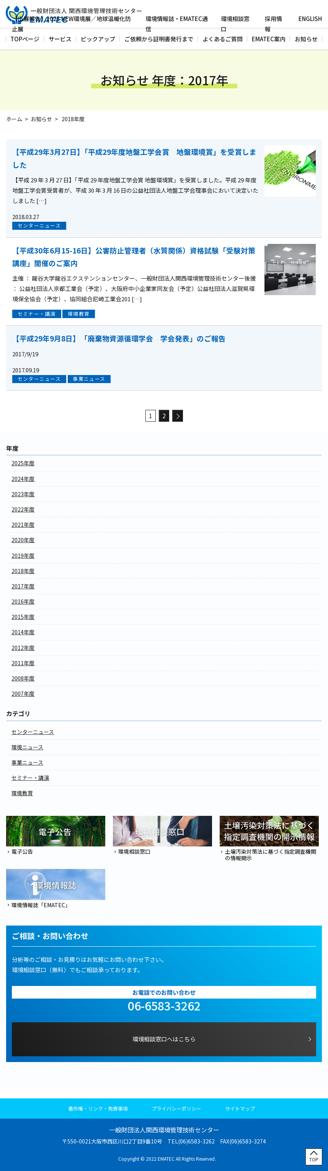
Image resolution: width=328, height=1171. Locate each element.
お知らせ (306, 39)
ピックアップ (98, 39)
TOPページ (24, 39)
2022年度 (22, 509)
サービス (60, 39)
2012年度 (22, 647)
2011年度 (22, 663)
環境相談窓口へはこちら (164, 1039)
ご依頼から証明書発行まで (158, 39)
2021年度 (22, 524)
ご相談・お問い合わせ (50, 935)
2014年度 (22, 632)
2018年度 (22, 571)
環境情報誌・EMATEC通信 (176, 24)
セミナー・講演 (37, 313)
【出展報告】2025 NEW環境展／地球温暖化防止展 (71, 24)
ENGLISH (310, 19)
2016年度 (22, 601)
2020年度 (22, 540)
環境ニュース (27, 747)
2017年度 (22, 586)
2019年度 (22, 555)
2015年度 (22, 616)
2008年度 (22, 678)
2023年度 (22, 494)
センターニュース (39, 225)
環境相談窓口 (235, 24)
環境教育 (79, 313)
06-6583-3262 (164, 1005)
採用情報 (273, 24)
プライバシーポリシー (176, 1108)
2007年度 (22, 693)
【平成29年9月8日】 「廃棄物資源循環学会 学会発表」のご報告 (119, 338)
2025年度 (22, 463)
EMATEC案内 (269, 39)
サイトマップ (240, 1108)
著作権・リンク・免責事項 (98, 1108)
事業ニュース (89, 378)
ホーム (14, 119)
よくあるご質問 (222, 39)
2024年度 (22, 478)
